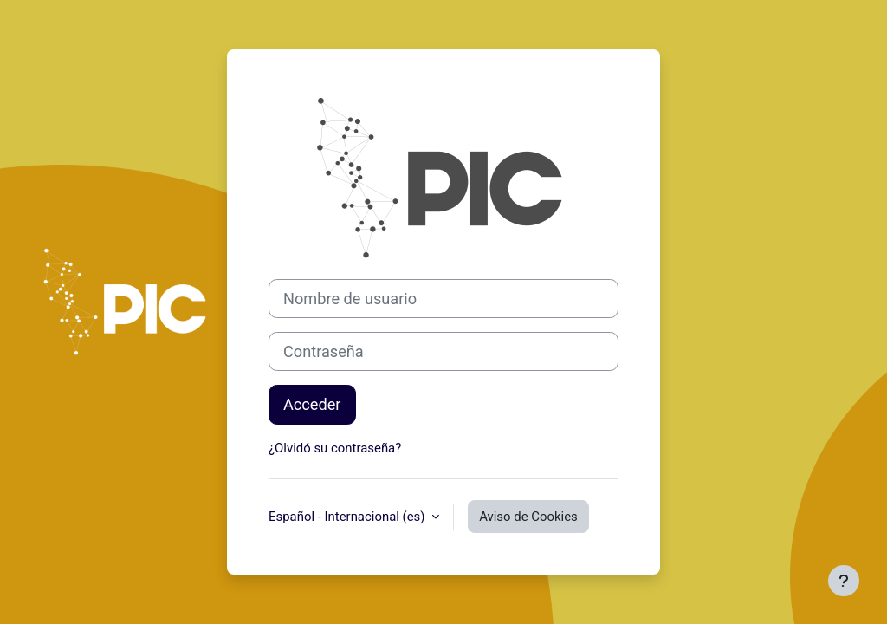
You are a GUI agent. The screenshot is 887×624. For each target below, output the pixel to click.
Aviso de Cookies (528, 516)
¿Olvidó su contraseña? (335, 448)
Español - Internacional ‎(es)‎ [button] (348, 516)
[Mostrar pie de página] (843, 580)
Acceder (312, 404)
